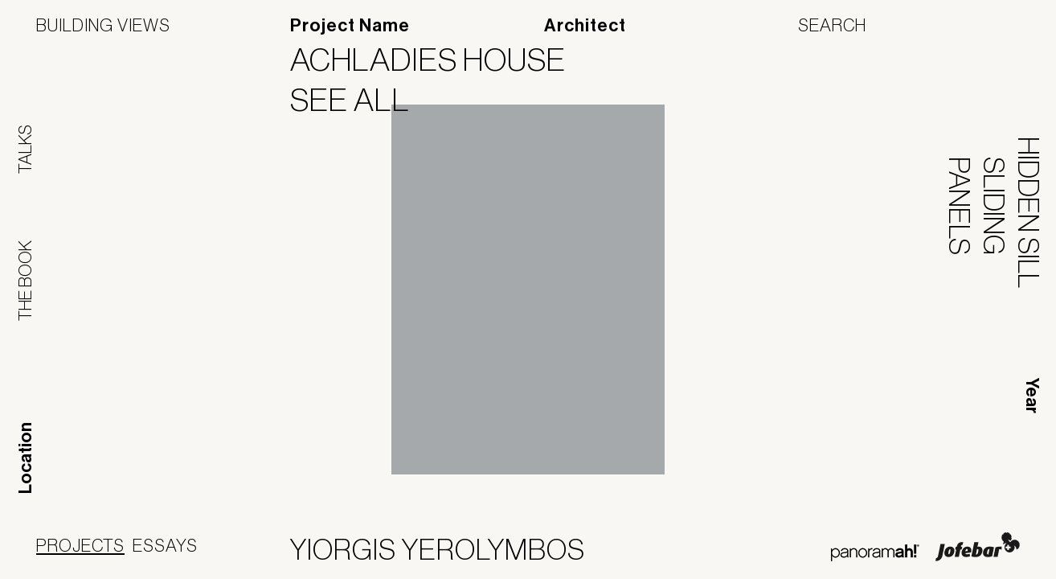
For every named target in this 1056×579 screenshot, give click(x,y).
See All (360, 99)
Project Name (350, 25)
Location (25, 458)
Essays (165, 545)
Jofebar (977, 546)
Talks (25, 149)
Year (1031, 395)
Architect (585, 25)
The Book (25, 280)
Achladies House (438, 59)
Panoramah (874, 552)
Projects (80, 545)
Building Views (103, 25)
